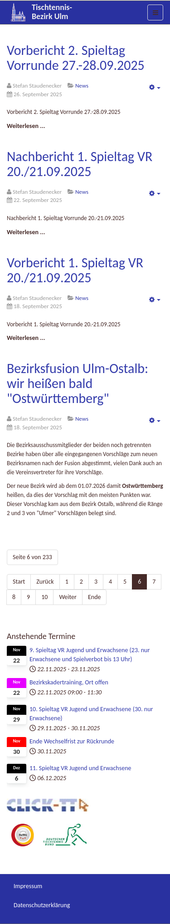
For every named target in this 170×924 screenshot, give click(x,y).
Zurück (44, 581)
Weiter (68, 597)
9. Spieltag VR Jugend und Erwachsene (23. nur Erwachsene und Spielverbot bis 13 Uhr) (89, 654)
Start (19, 581)
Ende (94, 597)
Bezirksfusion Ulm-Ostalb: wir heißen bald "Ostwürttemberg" (77, 383)
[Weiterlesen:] (26, 126)
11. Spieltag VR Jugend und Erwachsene (80, 768)
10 (44, 597)
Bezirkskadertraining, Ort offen (68, 682)
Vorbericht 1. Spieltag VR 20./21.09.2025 (75, 270)
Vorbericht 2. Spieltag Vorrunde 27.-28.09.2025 (76, 58)
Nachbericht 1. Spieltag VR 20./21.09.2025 (79, 164)
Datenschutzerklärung (42, 905)
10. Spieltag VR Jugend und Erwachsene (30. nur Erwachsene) (91, 713)
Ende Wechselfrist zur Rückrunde (71, 741)
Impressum (28, 886)
